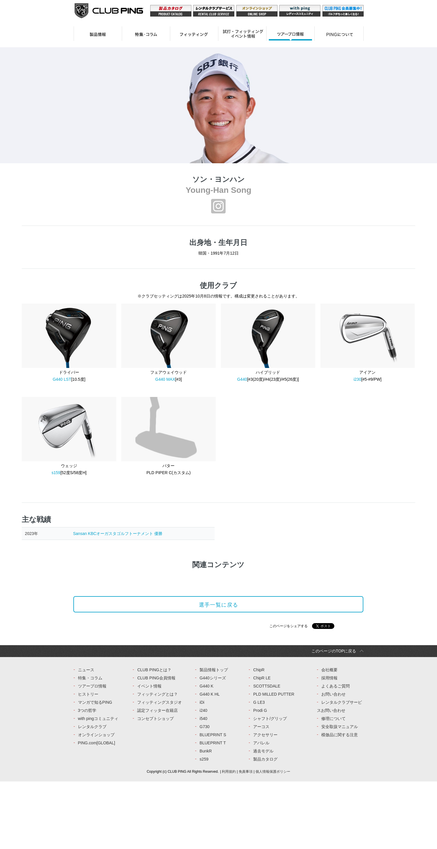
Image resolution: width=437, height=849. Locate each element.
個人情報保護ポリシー (272, 839)
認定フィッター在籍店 (157, 778)
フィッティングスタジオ (159, 770)
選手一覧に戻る (218, 655)
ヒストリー (88, 761)
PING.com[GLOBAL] (96, 810)
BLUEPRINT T (213, 810)
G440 (242, 379)
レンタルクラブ (92, 794)
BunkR (206, 818)
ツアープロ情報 (92, 753)
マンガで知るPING (95, 770)
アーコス (261, 794)
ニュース (86, 737)
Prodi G (260, 778)
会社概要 (329, 737)
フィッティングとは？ (157, 761)
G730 (204, 794)
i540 (203, 786)
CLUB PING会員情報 (156, 745)
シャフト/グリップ (270, 786)
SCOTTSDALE (266, 753)
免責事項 (246, 839)
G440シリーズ (213, 745)
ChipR (258, 737)
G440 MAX (165, 379)
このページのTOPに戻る (333, 718)
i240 (203, 778)
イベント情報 (149, 753)
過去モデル (263, 818)
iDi (202, 770)
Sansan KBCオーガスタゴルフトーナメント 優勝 (117, 533)
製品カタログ (265, 826)
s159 (56, 472)
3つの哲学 (87, 778)
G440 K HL (210, 761)
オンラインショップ (96, 802)
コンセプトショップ (155, 786)
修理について (333, 786)
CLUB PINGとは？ (154, 737)
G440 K (206, 753)
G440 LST (62, 379)
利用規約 (229, 839)
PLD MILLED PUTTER (273, 761)
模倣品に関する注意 (339, 802)
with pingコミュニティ (98, 786)
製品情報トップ (214, 737)
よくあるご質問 (335, 753)
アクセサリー (265, 802)
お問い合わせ (333, 761)
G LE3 (259, 770)
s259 (204, 826)
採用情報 (329, 745)
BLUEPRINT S (213, 802)
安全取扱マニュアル (339, 794)
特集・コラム (90, 745)
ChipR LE (262, 745)
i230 (357, 379)
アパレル (261, 810)
